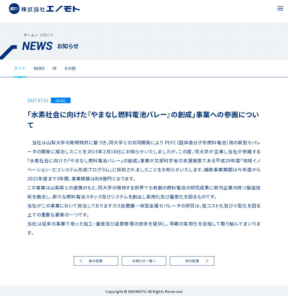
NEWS (39, 68)
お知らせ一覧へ (144, 260)
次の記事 (192, 260)
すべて (20, 68)
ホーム (29, 34)
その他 (70, 68)
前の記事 (96, 260)
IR (54, 68)
